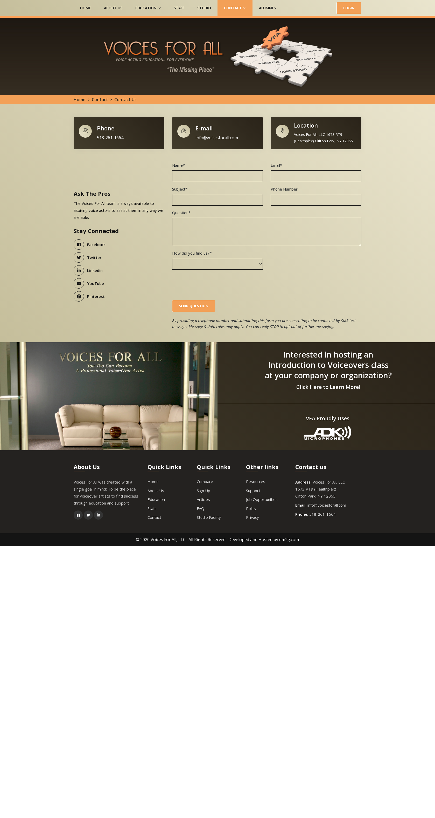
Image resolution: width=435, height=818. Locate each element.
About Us (113, 7)
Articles (203, 499)
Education (148, 7)
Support (253, 491)
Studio (204, 7)
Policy (251, 509)
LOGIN (349, 7)
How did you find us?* (192, 253)
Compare (205, 482)
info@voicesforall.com (216, 138)
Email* (276, 165)
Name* (178, 165)
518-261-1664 (110, 138)
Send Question (193, 306)
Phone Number (284, 189)
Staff (179, 7)
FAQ (200, 509)
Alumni (268, 7)
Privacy (252, 517)
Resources (255, 482)
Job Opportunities (262, 499)
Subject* (179, 189)
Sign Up (203, 491)
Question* (181, 213)
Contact (235, 7)
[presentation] (211, 284)
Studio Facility (209, 517)
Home (85, 7)
